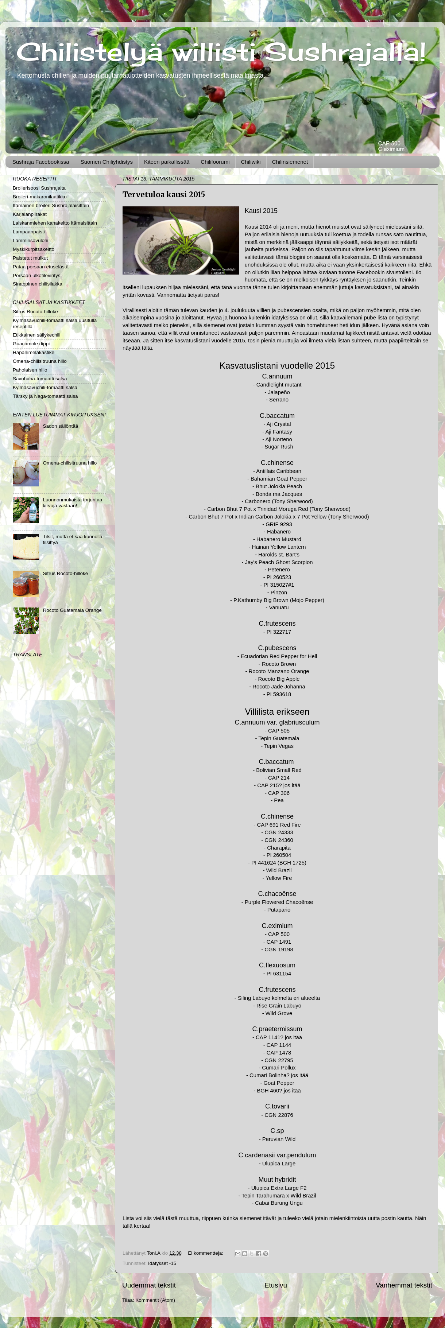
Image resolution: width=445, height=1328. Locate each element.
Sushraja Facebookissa (40, 162)
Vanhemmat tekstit (404, 1285)
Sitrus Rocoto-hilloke (35, 311)
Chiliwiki (251, 162)
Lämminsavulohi (31, 240)
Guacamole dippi (31, 343)
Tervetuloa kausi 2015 (164, 194)
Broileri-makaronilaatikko (40, 196)
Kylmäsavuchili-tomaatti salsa (45, 387)
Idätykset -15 (162, 1263)
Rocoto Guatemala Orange (72, 610)
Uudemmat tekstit (149, 1285)
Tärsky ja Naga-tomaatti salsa (45, 396)
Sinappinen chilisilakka (37, 284)
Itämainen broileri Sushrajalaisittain (51, 205)
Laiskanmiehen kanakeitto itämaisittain (55, 223)
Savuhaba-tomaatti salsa (40, 378)
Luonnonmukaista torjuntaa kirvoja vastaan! (72, 502)
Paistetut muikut (30, 258)
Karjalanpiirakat (30, 214)
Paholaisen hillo (30, 370)
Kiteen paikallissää (166, 162)
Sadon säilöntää (60, 426)
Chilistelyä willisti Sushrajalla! (221, 51)
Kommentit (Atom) (155, 1300)
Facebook (368, 272)
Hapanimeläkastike (33, 352)
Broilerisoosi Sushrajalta (39, 188)
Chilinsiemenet (290, 162)
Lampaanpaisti (29, 231)
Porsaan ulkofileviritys (37, 275)
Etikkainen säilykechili (37, 335)
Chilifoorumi (215, 162)
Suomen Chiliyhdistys (107, 162)
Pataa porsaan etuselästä (41, 266)
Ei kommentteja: (206, 1253)
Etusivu (275, 1285)
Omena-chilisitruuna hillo (40, 361)
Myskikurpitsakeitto (33, 249)
